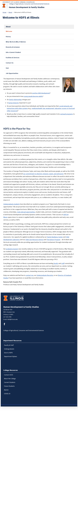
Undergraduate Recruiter (45, 275)
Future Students (9, 386)
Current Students (9, 382)
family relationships (15, 100)
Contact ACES (8, 375)
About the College (10, 379)
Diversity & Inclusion (13, 47)
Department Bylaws (10, 356)
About (10, 12)
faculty (56, 263)
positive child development (41, 93)
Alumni (6, 390)
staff (62, 263)
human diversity (13, 103)
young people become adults (33, 96)
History (8, 37)
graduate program (12, 249)
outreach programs (66, 114)
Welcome (9, 31)
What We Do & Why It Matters (16, 42)
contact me (29, 275)
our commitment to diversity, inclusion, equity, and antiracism (43, 174)
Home (4, 12)
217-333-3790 (7, 317)
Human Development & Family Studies (26, 7)
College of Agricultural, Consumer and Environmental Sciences (29, 4)
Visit (7, 68)
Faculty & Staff (9, 345)
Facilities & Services (12, 58)
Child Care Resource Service (34, 240)
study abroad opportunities (26, 212)
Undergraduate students (11, 204)
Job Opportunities (12, 73)
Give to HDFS (8, 353)
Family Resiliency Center (55, 237)
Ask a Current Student (13, 52)
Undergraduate (9, 349)
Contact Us (9, 63)
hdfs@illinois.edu (12, 319)
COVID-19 (7, 394)
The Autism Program (53, 240)
